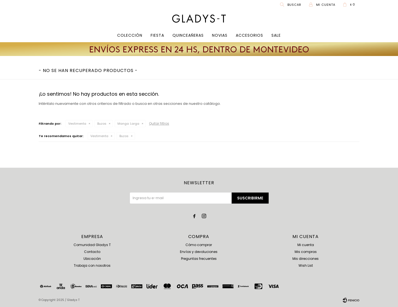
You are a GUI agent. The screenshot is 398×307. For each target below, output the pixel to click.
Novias (219, 35)
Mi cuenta (305, 244)
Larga (128, 123)
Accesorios (249, 35)
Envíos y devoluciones (199, 251)
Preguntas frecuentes (199, 258)
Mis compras (306, 251)
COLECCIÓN (129, 35)
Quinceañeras (188, 35)
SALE (276, 35)
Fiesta (157, 35)
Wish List (305, 265)
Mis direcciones (305, 258)
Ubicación (92, 258)
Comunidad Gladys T (92, 244)
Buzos (101, 123)
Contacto (92, 251)
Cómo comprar (198, 244)
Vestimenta (77, 123)
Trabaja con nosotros (92, 265)
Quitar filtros (159, 123)
